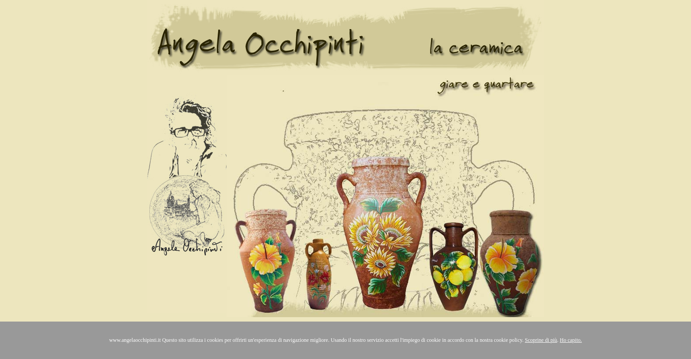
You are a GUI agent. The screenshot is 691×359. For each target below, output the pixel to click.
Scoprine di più (541, 340)
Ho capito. (571, 340)
